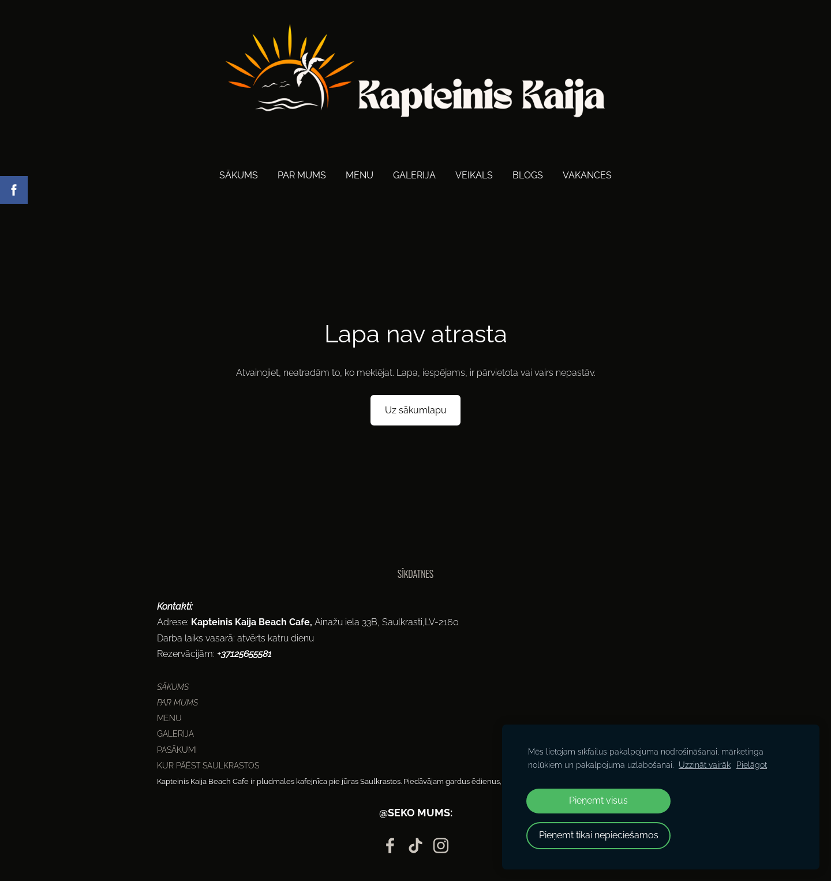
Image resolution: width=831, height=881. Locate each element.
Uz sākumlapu (416, 410)
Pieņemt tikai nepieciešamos (598, 835)
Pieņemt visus (598, 800)
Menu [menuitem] (359, 175)
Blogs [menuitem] (527, 175)
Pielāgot (751, 765)
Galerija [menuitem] (414, 175)
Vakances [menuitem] (587, 175)
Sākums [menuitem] (238, 175)
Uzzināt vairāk (705, 765)
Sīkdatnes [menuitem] (415, 574)
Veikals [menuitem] (474, 175)
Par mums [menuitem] (302, 175)
